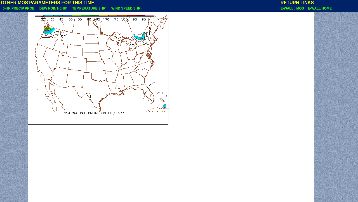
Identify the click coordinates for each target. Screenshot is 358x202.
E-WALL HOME (320, 8)
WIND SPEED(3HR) (126, 8)
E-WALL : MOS (294, 8)
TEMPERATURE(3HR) (89, 8)
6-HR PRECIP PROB (18, 8)
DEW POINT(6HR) (53, 8)
